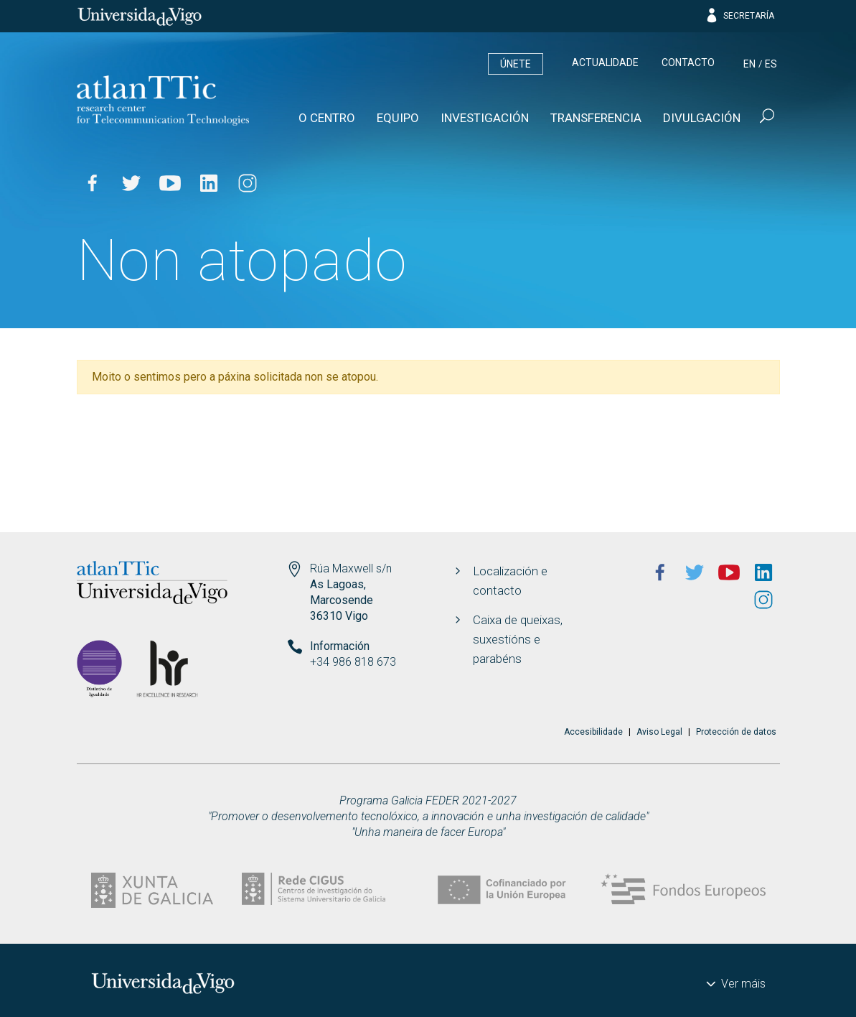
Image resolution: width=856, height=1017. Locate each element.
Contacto (688, 62)
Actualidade (605, 62)
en (749, 64)
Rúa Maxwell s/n (351, 568)
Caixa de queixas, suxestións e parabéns (518, 639)
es (771, 64)
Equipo (398, 118)
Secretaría (739, 16)
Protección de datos (736, 732)
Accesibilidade (593, 732)
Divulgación (701, 118)
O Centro (326, 118)
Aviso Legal (659, 732)
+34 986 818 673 (353, 662)
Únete (515, 64)
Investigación (485, 118)
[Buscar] (765, 117)
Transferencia (595, 118)
